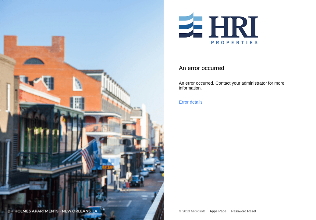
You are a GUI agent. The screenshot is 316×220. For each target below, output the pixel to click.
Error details (191, 102)
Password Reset (243, 211)
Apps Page (218, 211)
